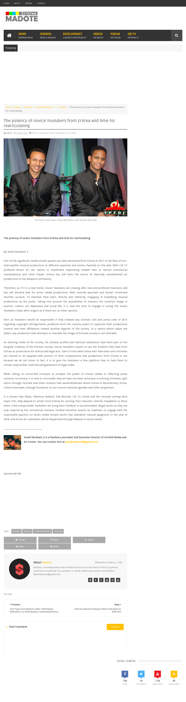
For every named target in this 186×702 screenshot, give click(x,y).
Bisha (143, 277)
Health (170, 289)
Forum (115, 35)
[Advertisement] (93, 79)
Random (173, 254)
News (25, 35)
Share (39, 553)
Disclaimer (177, 696)
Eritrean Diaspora (157, 283)
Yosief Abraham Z (45, 107)
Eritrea (17, 107)
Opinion (48, 35)
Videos (98, 35)
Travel (55, 679)
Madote (30, 696)
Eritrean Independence (141, 289)
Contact (41, 3)
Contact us (173, 679)
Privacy (167, 696)
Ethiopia (160, 289)
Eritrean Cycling (137, 283)
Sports (159, 295)
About (17, 3)
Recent (137, 254)
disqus (109, 636)
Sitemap (28, 3)
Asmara (134, 277)
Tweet (15, 553)
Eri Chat (114, 679)
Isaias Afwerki (137, 295)
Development (74, 35)
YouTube (62, 107)
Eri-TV (133, 35)
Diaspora (39, 679)
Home (6, 3)
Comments (155, 254)
